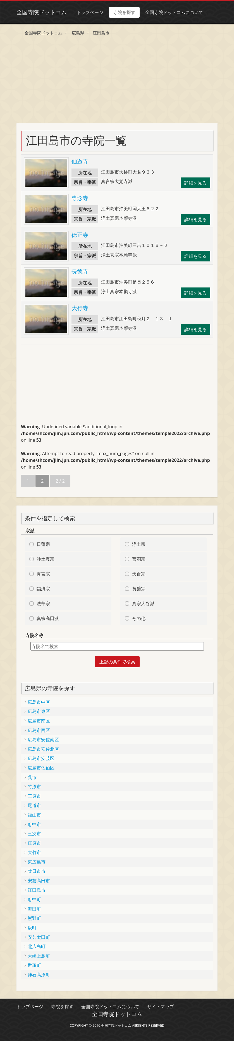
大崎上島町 (39, 956)
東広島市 (37, 862)
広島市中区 (39, 702)
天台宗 (138, 574)
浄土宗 (138, 544)
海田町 (34, 909)
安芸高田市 (39, 881)
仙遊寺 (79, 161)
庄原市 (34, 843)
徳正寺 (79, 234)
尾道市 (34, 805)
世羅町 (34, 965)
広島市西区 (39, 730)
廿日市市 (37, 871)
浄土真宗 (45, 559)
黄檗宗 (138, 589)
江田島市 (37, 890)
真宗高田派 (48, 618)
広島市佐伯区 (41, 768)
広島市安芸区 (41, 758)
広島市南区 (39, 721)
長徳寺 (79, 271)
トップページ (90, 12)
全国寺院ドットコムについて (174, 12)
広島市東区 (39, 711)
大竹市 (34, 852)
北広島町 (37, 946)
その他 (138, 618)
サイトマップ (160, 1006)
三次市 (34, 834)
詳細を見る (195, 183)
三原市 (34, 796)
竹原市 (34, 786)
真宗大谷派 (143, 603)
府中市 (34, 824)
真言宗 (43, 574)
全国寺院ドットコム (41, 12)
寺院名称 (34, 635)
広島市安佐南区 (43, 739)
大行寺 (79, 308)
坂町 (32, 928)
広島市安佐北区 (43, 749)
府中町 (34, 899)
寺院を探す (124, 12)
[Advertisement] (117, 81)
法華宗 (43, 603)
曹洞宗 (138, 559)
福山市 (34, 815)
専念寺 (79, 198)
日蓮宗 (43, 544)
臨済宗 (43, 589)
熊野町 (34, 918)
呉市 (32, 777)
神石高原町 (39, 975)
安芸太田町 (39, 937)
